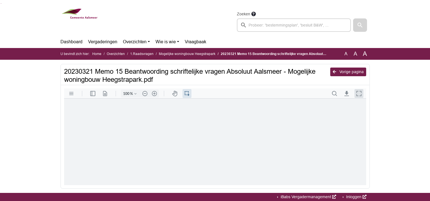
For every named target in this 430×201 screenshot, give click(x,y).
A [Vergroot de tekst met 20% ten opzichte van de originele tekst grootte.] (355, 54)
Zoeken (243, 14)
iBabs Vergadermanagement (308, 197)
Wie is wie (166, 41)
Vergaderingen (102, 41)
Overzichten (135, 41)
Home (96, 54)
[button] (360, 25)
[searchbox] (294, 25)
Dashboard (71, 41)
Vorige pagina (348, 72)
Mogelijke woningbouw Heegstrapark (187, 54)
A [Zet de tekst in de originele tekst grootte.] (346, 53)
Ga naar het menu (1, 3)
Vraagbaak (195, 41)
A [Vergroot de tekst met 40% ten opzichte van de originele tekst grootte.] (365, 54)
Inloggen (355, 197)
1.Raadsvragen (142, 54)
